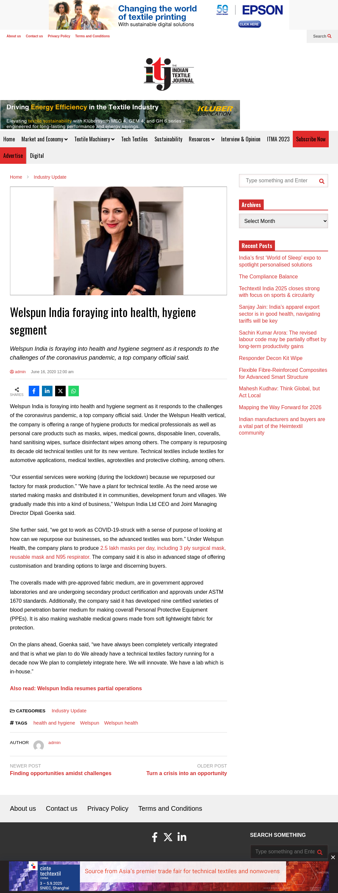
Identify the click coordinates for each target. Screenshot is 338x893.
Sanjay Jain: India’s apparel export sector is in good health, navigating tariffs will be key (279, 314)
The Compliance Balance (268, 276)
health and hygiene (54, 723)
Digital (37, 156)
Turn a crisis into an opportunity (187, 773)
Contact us (34, 36)
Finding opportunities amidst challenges (61, 773)
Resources (202, 139)
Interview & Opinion (240, 139)
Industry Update (68, 710)
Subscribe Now (310, 139)
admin (18, 372)
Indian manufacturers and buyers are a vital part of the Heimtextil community (282, 426)
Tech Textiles (134, 139)
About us (14, 36)
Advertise (13, 156)
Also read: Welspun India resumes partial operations (76, 688)
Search (322, 36)
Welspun (89, 723)
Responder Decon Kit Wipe (271, 358)
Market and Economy (44, 139)
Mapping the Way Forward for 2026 (280, 407)
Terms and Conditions (92, 36)
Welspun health (121, 723)
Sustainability (168, 139)
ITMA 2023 (278, 139)
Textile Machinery (94, 139)
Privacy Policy (59, 36)
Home (9, 139)
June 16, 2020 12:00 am (52, 372)
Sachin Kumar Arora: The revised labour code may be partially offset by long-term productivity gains (282, 339)
